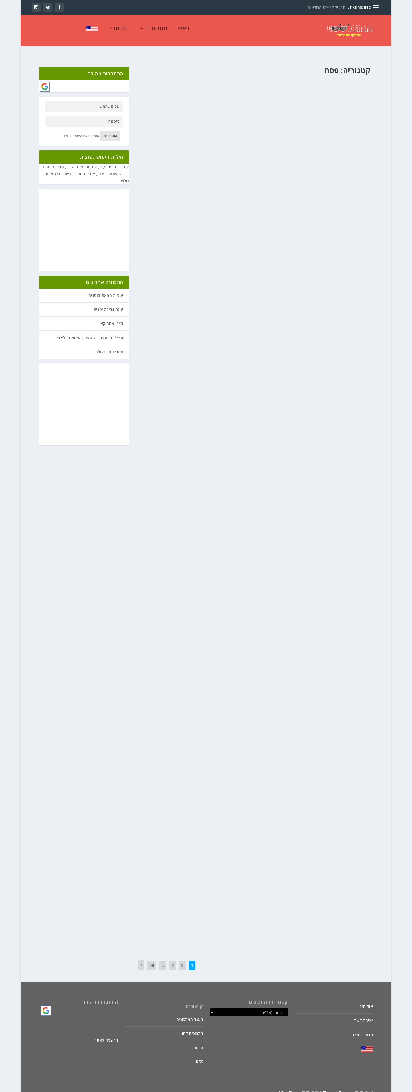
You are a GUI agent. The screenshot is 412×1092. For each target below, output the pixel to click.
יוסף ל (238, 126)
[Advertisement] (82, 223)
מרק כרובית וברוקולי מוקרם (214, 543)
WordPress (289, 1085)
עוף (46, 159)
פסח (230, 84)
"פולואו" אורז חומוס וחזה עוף (335, 795)
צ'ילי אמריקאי (111, 316)
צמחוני (213, 132)
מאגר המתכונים (189, 1012)
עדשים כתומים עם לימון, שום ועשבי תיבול (322, 741)
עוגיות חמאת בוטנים (105, 288)
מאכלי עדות (189, 412)
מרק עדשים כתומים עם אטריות (211, 712)
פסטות (220, 84)
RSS (199, 1054)
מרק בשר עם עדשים (345, 601)
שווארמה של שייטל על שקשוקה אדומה (325, 407)
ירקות (189, 552)
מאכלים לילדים (220, 126)
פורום (121, 31)
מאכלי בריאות (174, 552)
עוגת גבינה (107, 166)
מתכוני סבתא (223, 728)
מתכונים (156, 31)
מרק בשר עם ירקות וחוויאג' (214, 403)
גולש (125, 173)
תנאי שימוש (363, 1027)
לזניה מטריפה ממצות (221, 75)
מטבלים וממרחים (196, 126)
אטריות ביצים (352, 842)
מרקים (175, 412)
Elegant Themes (338, 1085)
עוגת (124, 159)
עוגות (166, 126)
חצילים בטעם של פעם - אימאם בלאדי (90, 330)
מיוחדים (177, 126)
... (162, 958)
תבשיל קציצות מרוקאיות (326, 7)
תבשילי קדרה (212, 418)
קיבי (240, 84)
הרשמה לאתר (106, 1033)
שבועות (151, 272)
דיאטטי (225, 552)
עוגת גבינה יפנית (108, 302)
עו (111, 159)
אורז (345, 804)
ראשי (183, 31)
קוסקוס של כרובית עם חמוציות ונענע (204, 859)
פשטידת (52, 166)
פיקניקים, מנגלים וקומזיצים (224, 272)
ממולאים (179, 266)
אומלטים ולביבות (342, 229)
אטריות (225, 722)
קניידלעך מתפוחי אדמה (218, 912)
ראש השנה (165, 272)
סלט (80, 159)
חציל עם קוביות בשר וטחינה (214, 257)
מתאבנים (165, 266)
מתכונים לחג (192, 1026)
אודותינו (365, 999)
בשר (228, 266)
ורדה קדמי (359, 804)
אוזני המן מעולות (108, 344)
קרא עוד (194, 95)
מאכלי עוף (315, 804)
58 (151, 958)
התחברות (110, 129)
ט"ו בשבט (206, 266)
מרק (60, 159)
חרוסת (236, 116)
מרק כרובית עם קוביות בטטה (336, 461)
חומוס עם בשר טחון (345, 360)
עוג (94, 159)
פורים (153, 266)
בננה (124, 166)
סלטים (190, 874)
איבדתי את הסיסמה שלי (81, 129)
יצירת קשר (363, 1013)
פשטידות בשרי (185, 272)
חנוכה (219, 266)
